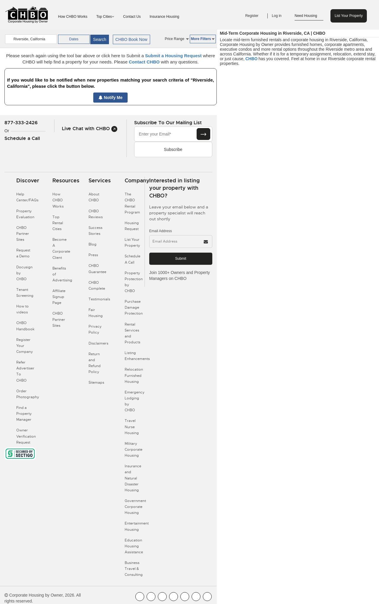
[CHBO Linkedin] (184, 596)
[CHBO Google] (207, 596)
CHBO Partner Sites (22, 233)
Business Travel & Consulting (134, 568)
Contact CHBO (144, 61)
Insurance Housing (164, 17)
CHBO (251, 58)
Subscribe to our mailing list (168, 122)
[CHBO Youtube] (151, 596)
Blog (93, 244)
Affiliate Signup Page (58, 297)
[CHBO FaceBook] (139, 596)
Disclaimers (98, 343)
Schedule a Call (22, 138)
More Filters (203, 39)
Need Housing (309, 16)
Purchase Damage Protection (134, 307)
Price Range (177, 39)
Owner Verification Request (26, 436)
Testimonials (99, 299)
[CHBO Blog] (162, 596)
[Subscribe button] (203, 134)
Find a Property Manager (24, 413)
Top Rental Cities (57, 223)
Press (93, 255)
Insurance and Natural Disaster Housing (133, 478)
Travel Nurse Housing (132, 426)
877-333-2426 (21, 122)
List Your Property (349, 16)
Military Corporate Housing (133, 449)
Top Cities (105, 17)
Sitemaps (96, 382)
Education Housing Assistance (134, 546)
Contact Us (132, 17)
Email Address (160, 231)
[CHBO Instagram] (173, 596)
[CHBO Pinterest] (196, 596)
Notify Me (111, 97)
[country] (31, 39)
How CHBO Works (72, 17)
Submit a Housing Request (173, 55)
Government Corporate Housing (135, 506)
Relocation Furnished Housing (134, 375)
